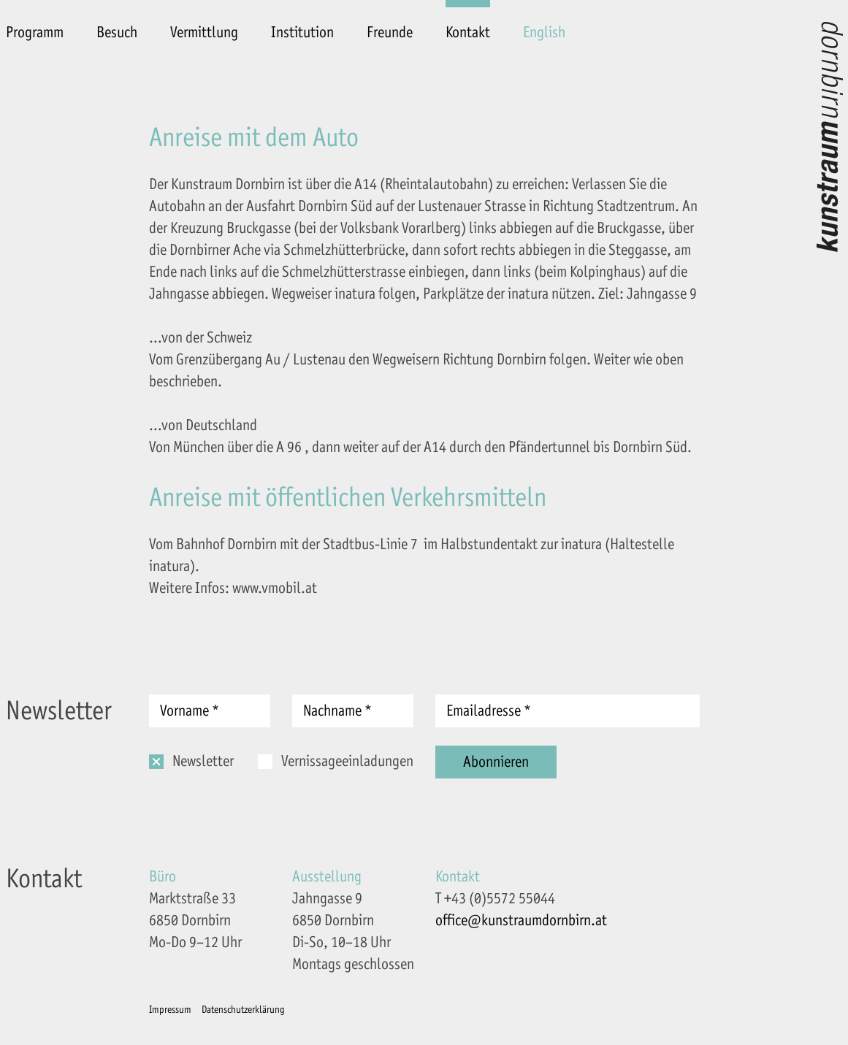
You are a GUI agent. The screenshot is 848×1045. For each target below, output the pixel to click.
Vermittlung (204, 32)
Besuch (116, 32)
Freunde (390, 32)
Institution (302, 32)
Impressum (170, 1009)
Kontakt (468, 32)
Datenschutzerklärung (243, 1009)
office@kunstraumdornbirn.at (521, 920)
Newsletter (203, 761)
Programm (35, 32)
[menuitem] (544, 22)
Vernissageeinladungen (347, 761)
